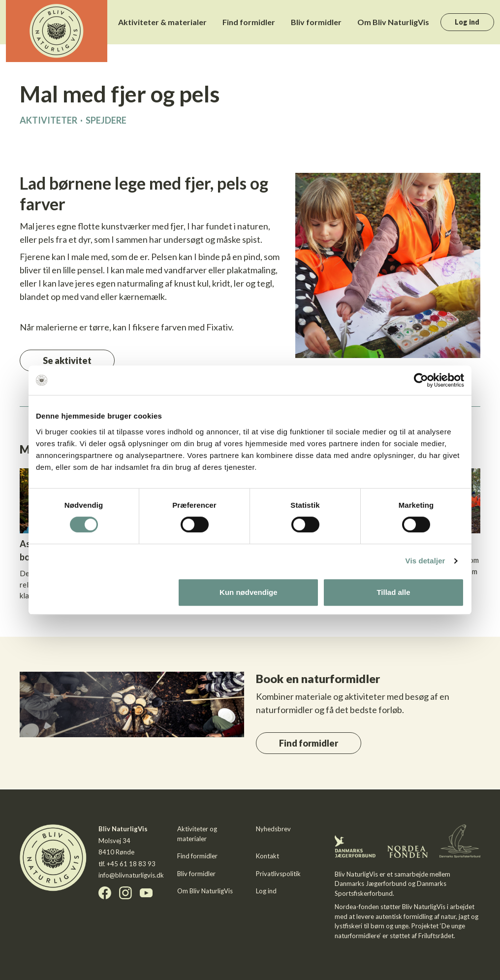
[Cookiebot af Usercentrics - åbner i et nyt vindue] (421, 380)
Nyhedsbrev (273, 829)
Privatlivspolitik (278, 874)
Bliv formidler (316, 22)
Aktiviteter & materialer (162, 22)
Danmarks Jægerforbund (370, 883)
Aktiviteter (48, 120)
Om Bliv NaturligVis (393, 22)
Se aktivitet (67, 360)
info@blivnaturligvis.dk (131, 875)
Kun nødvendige (248, 592)
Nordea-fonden (357, 907)
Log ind (467, 22)
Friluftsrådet (436, 936)
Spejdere (106, 120)
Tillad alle (393, 592)
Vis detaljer (425, 560)
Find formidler (248, 22)
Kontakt (267, 856)
